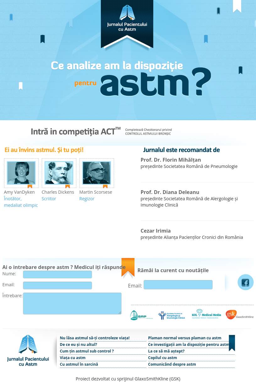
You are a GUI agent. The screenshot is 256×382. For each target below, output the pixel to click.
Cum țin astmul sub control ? (87, 351)
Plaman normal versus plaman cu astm (184, 338)
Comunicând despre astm (172, 364)
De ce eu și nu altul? (78, 344)
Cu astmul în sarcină (79, 364)
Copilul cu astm (162, 357)
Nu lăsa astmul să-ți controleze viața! (95, 338)
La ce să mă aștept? (166, 351)
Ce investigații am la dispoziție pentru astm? (189, 344)
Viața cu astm (73, 357)
